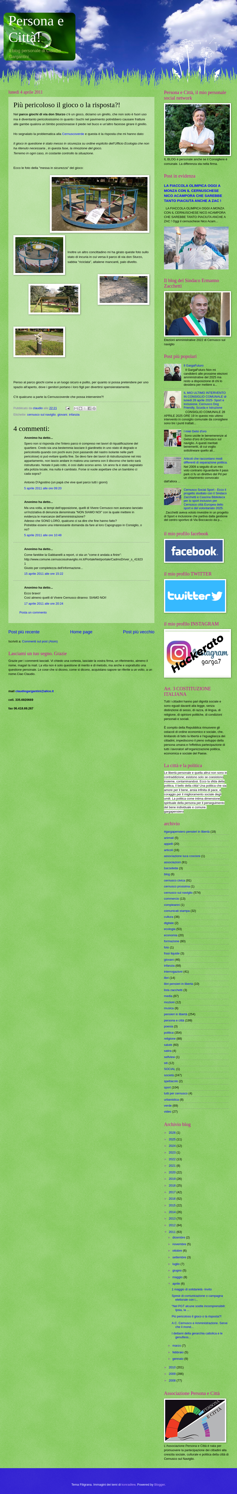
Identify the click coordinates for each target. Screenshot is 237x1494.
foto (166, 947)
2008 (172, 1380)
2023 (172, 1152)
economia (170, 935)
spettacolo (171, 1081)
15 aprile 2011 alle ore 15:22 (43, 573)
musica (169, 1008)
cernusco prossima (177, 886)
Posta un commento (33, 612)
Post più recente (24, 632)
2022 (172, 1159)
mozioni (169, 1002)
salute (168, 1045)
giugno (177, 1270)
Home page (81, 632)
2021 (172, 1165)
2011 (172, 1232)
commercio (171, 898)
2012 (172, 1225)
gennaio (178, 1358)
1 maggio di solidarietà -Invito (192, 1289)
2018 (172, 1185)
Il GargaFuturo (193, 365)
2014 (172, 1212)
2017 (172, 1192)
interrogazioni (173, 971)
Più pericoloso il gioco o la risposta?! (196, 1316)
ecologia (169, 929)
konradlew (128, 1484)
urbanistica (171, 1099)
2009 (172, 1374)
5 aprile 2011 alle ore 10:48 (43, 535)
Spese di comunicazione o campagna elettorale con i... (197, 1297)
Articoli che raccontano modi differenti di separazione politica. (206, 460)
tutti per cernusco (176, 1093)
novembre (179, 1244)
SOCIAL (169, 1069)
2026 (172, 1132)
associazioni (172, 862)
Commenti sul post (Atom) (40, 641)
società (169, 1075)
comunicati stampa (177, 911)
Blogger (159, 1484)
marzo (177, 1345)
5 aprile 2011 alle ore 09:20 (43, 488)
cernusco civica (174, 880)
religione (170, 1038)
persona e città (174, 1020)
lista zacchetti (173, 990)
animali (169, 838)
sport (167, 1087)
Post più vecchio (138, 632)
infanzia (74, 414)
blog (167, 874)
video (167, 1111)
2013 (172, 1218)
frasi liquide (172, 953)
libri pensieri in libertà (178, 984)
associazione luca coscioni (182, 856)
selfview (169, 1057)
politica (169, 1032)
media (168, 996)
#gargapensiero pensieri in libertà (186, 831)
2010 (172, 1367)
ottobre (177, 1250)
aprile (176, 1283)
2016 (172, 1198)
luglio (176, 1264)
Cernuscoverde (73, 134)
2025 (172, 1139)
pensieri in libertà (175, 1014)
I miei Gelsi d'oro (195, 431)
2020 (172, 1172)
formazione (171, 941)
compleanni (172, 905)
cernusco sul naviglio (41, 414)
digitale (169, 923)
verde (168, 1105)
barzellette (171, 868)
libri (166, 978)
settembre (179, 1257)
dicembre (179, 1237)
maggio (177, 1277)
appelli (168, 844)
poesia (168, 1026)
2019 (172, 1179)
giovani (62, 414)
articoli (168, 850)
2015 (172, 1205)
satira (167, 1051)
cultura (168, 917)
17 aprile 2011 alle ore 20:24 (43, 603)
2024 (172, 1146)
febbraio (178, 1352)
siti (166, 1063)
